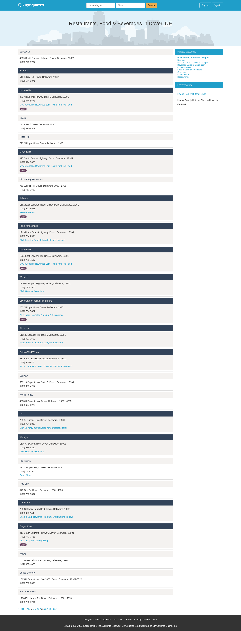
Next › (50, 609)
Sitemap (137, 619)
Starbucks (25, 51)
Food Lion (25, 502)
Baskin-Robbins (28, 591)
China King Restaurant (31, 179)
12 (45, 609)
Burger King (26, 526)
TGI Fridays (26, 461)
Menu (23, 109)
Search (151, 5)
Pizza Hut (24, 137)
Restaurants (183, 77)
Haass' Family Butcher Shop (191, 94)
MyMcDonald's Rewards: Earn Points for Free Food (46, 104)
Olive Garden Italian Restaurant (36, 300)
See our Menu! (27, 212)
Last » (56, 609)
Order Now (25, 475)
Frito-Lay (24, 483)
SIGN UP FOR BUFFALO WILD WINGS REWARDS (46, 366)
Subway (24, 198)
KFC (22, 413)
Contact (128, 619)
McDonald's (25, 90)
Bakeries (181, 60)
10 (39, 609)
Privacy (146, 619)
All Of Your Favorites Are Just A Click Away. (41, 315)
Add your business (92, 619)
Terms (154, 619)
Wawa (23, 554)
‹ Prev (27, 609)
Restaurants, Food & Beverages (193, 57)
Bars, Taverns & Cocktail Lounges (193, 62)
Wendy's (24, 277)
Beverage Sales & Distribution (191, 65)
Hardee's (24, 70)
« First (21, 609)
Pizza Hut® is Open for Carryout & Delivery (41, 342)
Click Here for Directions (32, 291)
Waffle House (26, 394)
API (114, 619)
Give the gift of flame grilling (34, 540)
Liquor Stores (183, 74)
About (120, 619)
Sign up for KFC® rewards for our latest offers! (43, 428)
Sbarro (23, 118)
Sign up (205, 5)
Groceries (181, 72)
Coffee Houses (184, 67)
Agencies (107, 619)
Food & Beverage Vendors (189, 70)
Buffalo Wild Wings (29, 352)
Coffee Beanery (27, 572)
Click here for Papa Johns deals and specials (42, 240)
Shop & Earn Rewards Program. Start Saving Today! (46, 517)
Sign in (217, 5)
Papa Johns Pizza (29, 226)
